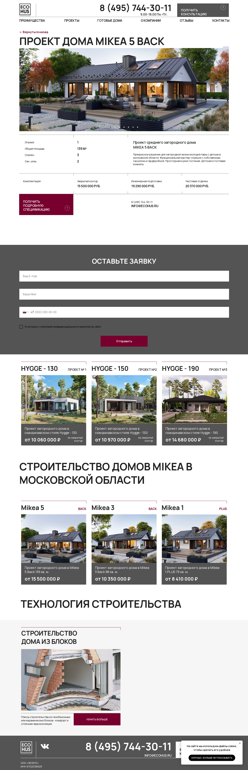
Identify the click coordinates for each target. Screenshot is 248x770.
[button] (203, 10)
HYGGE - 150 (110, 368)
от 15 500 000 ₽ (42, 579)
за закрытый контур (75, 439)
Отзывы (186, 20)
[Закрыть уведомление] (240, 743)
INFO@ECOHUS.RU (144, 206)
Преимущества (32, 20)
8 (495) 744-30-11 (136, 8)
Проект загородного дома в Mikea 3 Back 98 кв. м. (122, 569)
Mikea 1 (173, 507)
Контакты (220, 20)
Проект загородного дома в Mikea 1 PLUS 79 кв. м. (192, 569)
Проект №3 (218, 370)
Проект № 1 (77, 370)
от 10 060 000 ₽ (43, 439)
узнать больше (97, 719)
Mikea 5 (32, 507)
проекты (71, 20)
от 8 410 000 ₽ (181, 579)
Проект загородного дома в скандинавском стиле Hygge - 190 (191, 430)
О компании (151, 20)
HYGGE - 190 (180, 368)
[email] (124, 276)
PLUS (223, 509)
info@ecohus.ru (158, 755)
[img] (53, 538)
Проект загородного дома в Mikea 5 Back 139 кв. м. (52, 569)
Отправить (124, 341)
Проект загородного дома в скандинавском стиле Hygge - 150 (121, 430)
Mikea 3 (103, 507)
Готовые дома (109, 20)
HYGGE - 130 (39, 368)
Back (82, 509)
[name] (124, 294)
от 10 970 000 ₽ (112, 439)
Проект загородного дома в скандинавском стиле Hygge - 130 (51, 430)
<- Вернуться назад (33, 32)
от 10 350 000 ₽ (113, 579)
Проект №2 (148, 370)
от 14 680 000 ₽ (183, 439)
